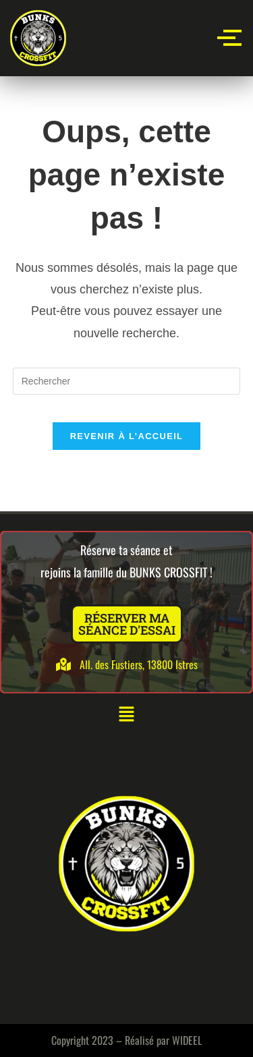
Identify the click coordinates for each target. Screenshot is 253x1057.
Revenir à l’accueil (127, 436)
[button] (126, 715)
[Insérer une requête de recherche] (127, 381)
